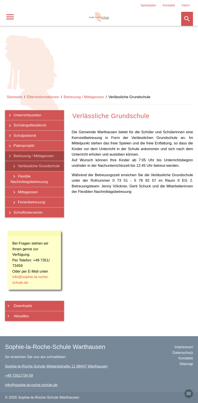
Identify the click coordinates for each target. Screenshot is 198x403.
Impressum (184, 347)
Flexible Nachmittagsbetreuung (29, 179)
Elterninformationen (43, 97)
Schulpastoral (21, 135)
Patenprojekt (20, 146)
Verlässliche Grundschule (35, 166)
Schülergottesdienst (26, 125)
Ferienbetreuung (27, 202)
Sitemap (186, 364)
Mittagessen (24, 192)
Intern (186, 5)
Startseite (15, 97)
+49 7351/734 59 (19, 375)
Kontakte (169, 5)
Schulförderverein (24, 212)
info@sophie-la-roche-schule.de (31, 385)
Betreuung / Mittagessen (84, 97)
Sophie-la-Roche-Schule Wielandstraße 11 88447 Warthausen (56, 366)
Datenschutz (182, 353)
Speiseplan (148, 5)
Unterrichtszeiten (24, 115)
